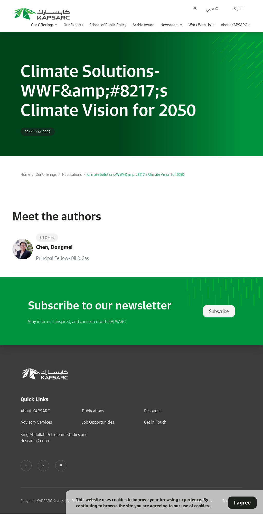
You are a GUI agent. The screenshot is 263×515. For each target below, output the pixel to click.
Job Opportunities (98, 422)
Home (25, 174)
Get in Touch (155, 422)
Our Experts (73, 24)
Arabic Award (143, 24)
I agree (243, 503)
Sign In (239, 8)
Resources (153, 411)
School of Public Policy (107, 24)
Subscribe (219, 311)
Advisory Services (36, 422)
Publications (72, 174)
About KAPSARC (35, 411)
